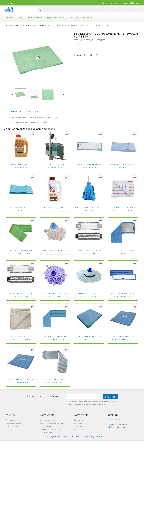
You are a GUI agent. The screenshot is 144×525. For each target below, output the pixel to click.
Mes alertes (78, 429)
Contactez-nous (13, 3)
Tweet (91, 55)
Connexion (78, 423)
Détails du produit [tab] (33, 111)
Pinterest (97, 55)
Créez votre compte (82, 426)
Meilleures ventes (12, 426)
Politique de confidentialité (50, 429)
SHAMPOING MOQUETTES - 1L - (55, 208)
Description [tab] (16, 111)
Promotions (10, 420)
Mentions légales (46, 426)
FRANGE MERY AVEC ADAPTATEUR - (55, 251)
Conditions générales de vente (52, 423)
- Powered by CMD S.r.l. (92, 436)
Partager (84, 55)
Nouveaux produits (13, 423)
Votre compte (81, 415)
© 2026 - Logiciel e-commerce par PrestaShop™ (62, 436)
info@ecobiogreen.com (117, 427)
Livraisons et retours (48, 420)
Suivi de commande (82, 420)
